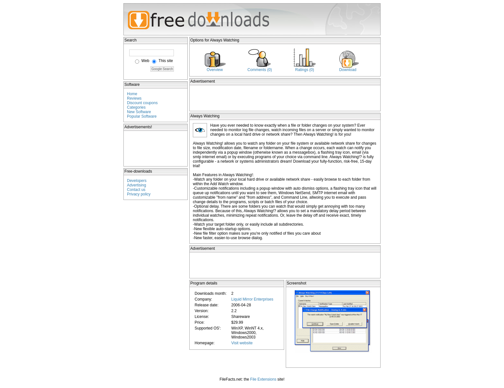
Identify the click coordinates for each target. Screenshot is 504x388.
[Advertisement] (156, 148)
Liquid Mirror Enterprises (252, 299)
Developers (137, 180)
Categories (136, 107)
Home (132, 94)
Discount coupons (142, 103)
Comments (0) (260, 70)
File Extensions (263, 379)
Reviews (134, 98)
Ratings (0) (304, 70)
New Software (139, 112)
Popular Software (142, 116)
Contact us (136, 189)
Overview (215, 70)
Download (347, 70)
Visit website (241, 343)
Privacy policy (138, 194)
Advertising (136, 185)
